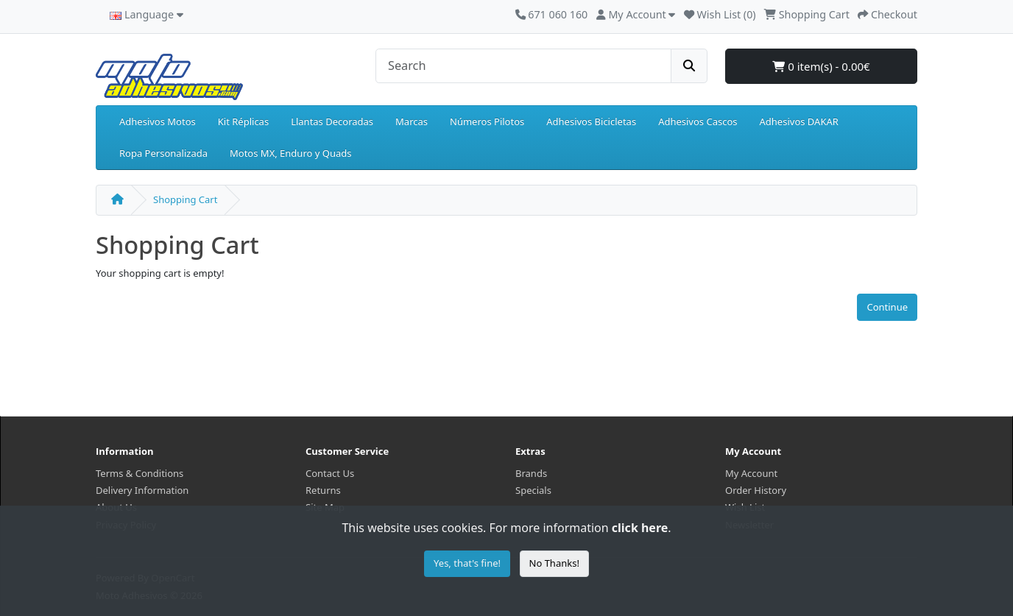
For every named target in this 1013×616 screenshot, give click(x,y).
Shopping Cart (185, 199)
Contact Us (330, 473)
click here (640, 528)
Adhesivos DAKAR (799, 121)
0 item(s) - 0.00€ (820, 66)
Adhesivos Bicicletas (591, 121)
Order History (755, 490)
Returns (323, 490)
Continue (887, 307)
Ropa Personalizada (163, 153)
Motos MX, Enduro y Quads (290, 153)
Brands (531, 473)
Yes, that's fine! (467, 563)
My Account (751, 473)
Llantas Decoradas (332, 121)
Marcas (411, 121)
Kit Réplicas (243, 121)
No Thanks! (554, 563)
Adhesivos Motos (157, 121)
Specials (533, 490)
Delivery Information (142, 490)
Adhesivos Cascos (697, 121)
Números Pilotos (487, 121)
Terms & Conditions (139, 473)
